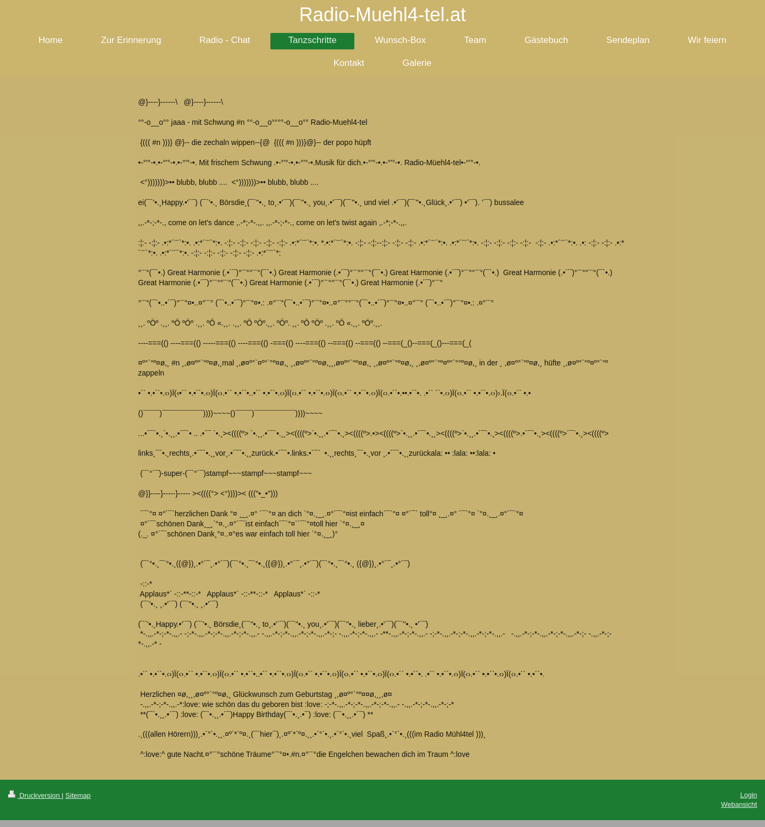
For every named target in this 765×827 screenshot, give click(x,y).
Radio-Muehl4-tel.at (382, 14)
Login (748, 795)
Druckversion (35, 795)
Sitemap (78, 795)
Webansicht (739, 804)
